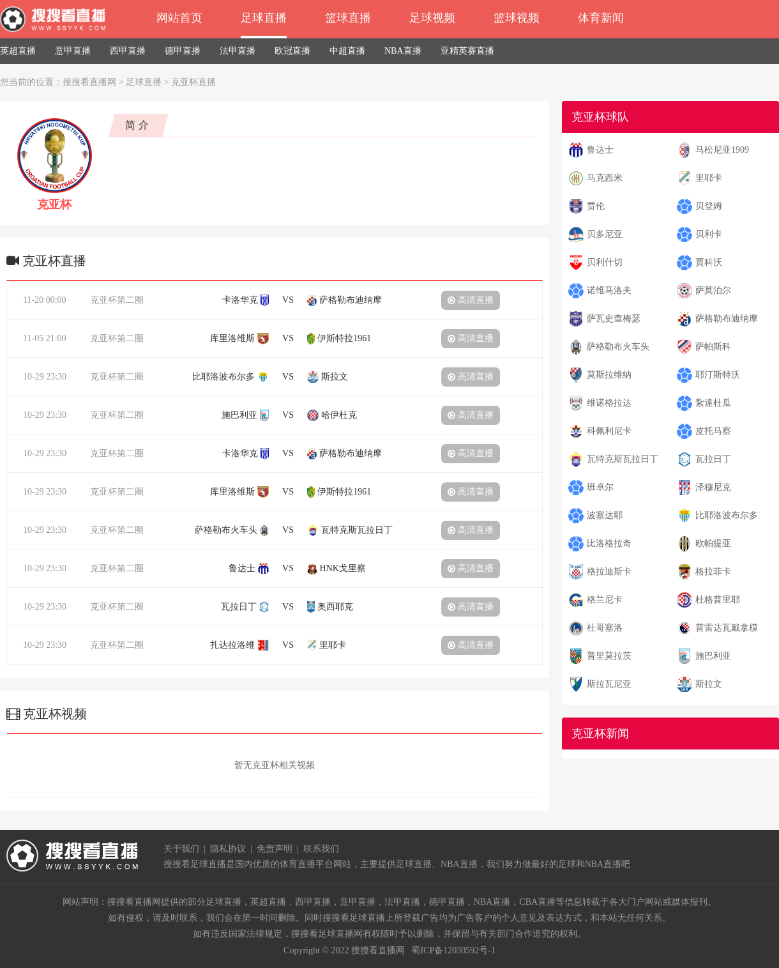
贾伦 (596, 206)
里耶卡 (708, 178)
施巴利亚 (713, 656)
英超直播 (18, 51)
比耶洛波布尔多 (726, 515)
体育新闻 (601, 18)
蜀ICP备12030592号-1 (453, 950)
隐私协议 (228, 849)
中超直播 (347, 51)
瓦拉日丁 (713, 459)
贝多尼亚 (605, 234)
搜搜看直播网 (89, 82)
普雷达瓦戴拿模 (726, 628)
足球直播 (264, 18)
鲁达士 (600, 150)
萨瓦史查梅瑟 (613, 318)
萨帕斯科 (713, 346)
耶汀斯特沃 (717, 375)
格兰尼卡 (605, 599)
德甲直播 (182, 51)
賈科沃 (708, 262)
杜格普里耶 (717, 599)
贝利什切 (605, 262)
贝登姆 (708, 206)
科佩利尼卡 (609, 431)
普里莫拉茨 (609, 656)
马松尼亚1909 (722, 150)
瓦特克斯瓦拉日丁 (622, 459)
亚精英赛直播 (467, 51)
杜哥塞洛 (605, 628)
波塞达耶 (605, 515)
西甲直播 (128, 51)
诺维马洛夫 (609, 290)
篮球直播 (348, 18)
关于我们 (181, 849)
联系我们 (321, 849)
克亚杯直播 (193, 82)
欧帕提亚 (713, 543)
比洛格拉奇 (609, 543)
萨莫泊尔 (713, 290)
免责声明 (274, 849)
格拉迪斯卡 (609, 571)
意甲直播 (73, 51)
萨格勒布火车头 (618, 346)
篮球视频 (517, 18)
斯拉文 (708, 684)
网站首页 (179, 18)
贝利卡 (708, 234)
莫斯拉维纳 (609, 375)
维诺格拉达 (609, 403)
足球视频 (432, 18)
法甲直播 (237, 51)
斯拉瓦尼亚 (609, 684)
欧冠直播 (292, 51)
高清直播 (471, 300)
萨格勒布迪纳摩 (726, 318)
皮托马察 (713, 431)
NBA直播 (402, 51)
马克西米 (605, 178)
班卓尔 (600, 487)
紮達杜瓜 (713, 403)
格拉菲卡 (713, 571)
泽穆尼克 (713, 487)
